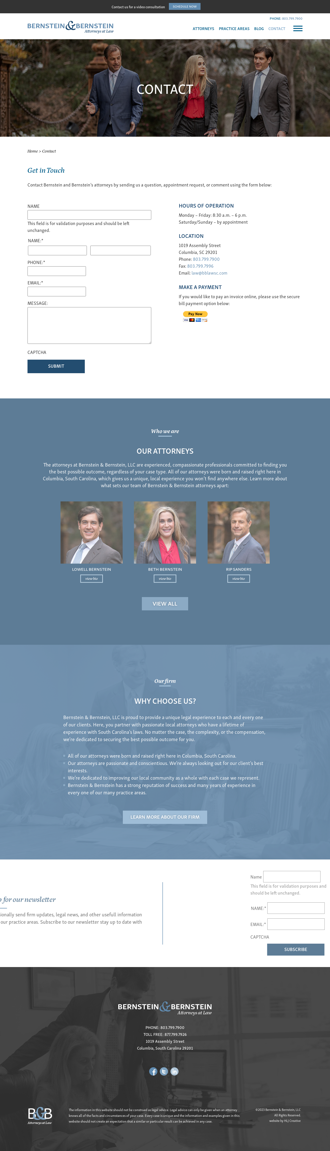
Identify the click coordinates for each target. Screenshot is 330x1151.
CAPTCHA (37, 352)
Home (33, 151)
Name (34, 206)
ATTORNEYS (203, 28)
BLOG (259, 28)
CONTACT (276, 28)
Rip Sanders (198, 555)
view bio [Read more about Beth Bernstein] (165, 560)
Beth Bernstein (165, 555)
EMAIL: (317, 924)
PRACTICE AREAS (234, 28)
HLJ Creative (292, 1120)
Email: (35, 283)
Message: (38, 303)
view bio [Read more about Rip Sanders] (198, 560)
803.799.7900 (292, 18)
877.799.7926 (176, 1034)
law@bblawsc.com (209, 273)
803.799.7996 (200, 266)
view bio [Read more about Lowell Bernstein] (132, 560)
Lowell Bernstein (131, 555)
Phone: (36, 262)
